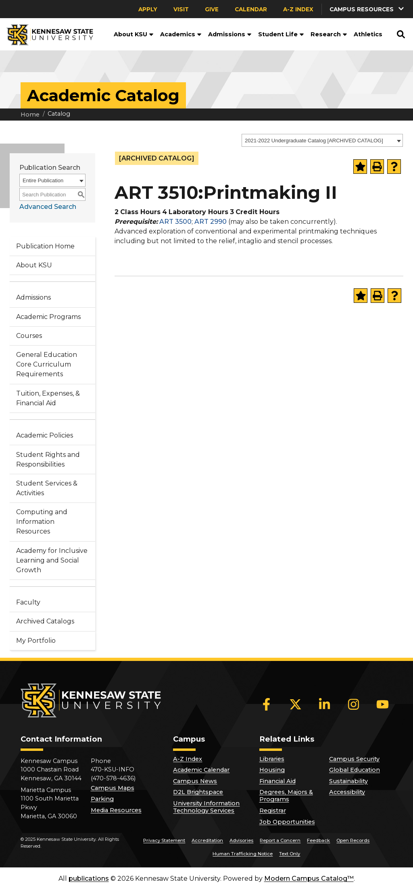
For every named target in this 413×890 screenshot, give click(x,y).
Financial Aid (277, 781)
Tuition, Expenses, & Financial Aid (48, 398)
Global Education (354, 769)
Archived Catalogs (45, 621)
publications (89, 878)
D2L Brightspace (198, 792)
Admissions (230, 34)
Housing (272, 769)
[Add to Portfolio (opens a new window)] (360, 166)
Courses (29, 336)
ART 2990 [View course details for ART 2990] (210, 221)
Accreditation (207, 840)
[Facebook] (266, 704)
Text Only (289, 854)
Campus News (195, 781)
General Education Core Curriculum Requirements (46, 364)
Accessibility (347, 792)
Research (329, 34)
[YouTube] (382, 704)
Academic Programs (48, 317)
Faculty (28, 602)
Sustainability (348, 781)
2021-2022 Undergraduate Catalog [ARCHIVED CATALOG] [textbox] (314, 141)
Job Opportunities (287, 821)
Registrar (272, 810)
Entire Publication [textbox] (43, 180)
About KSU (134, 34)
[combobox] (322, 140)
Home (30, 114)
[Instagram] (353, 704)
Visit (181, 9)
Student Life (281, 34)
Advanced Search (47, 207)
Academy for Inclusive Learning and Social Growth (52, 560)
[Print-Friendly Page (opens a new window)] (377, 166)
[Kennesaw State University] (46, 34)
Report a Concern (280, 840)
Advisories (241, 840)
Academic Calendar (201, 769)
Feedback (318, 840)
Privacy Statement (164, 840)
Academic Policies (44, 435)
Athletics (368, 34)
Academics (181, 34)
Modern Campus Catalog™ (309, 878)
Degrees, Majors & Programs (286, 795)
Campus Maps (112, 788)
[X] (295, 704)
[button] (367, 9)
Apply (147, 9)
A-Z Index (298, 9)
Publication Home (45, 246)
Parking (102, 798)
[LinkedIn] (324, 704)
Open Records (352, 840)
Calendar (251, 9)
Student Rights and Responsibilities (48, 459)
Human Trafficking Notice (243, 854)
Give (212, 9)
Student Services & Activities (46, 488)
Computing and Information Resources (41, 521)
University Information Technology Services (206, 807)
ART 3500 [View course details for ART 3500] (175, 221)
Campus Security (354, 759)
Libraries (271, 759)
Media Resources (116, 810)
